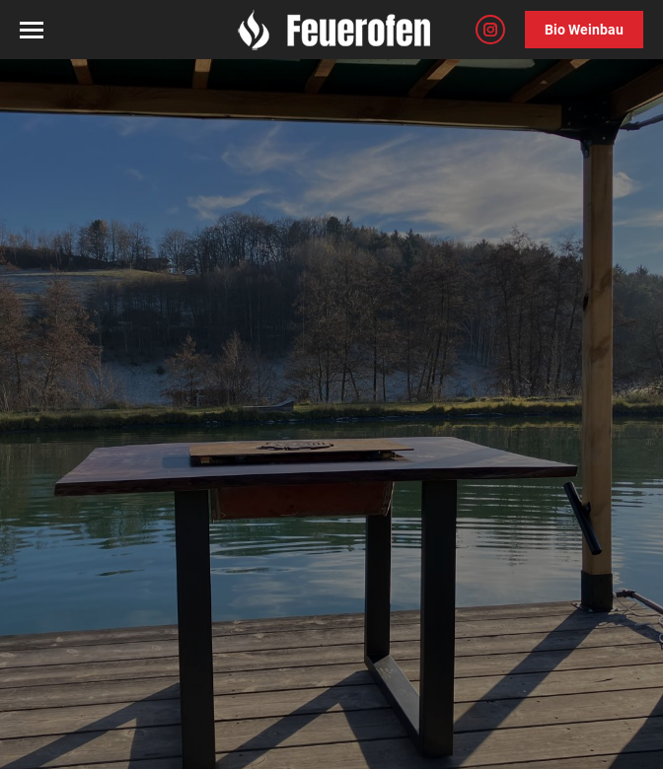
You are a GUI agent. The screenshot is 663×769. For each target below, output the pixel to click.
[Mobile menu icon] (31, 30)
